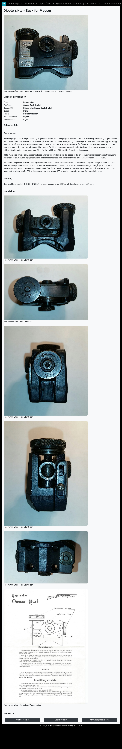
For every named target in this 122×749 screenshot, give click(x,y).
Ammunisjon (79, 3)
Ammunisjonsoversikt (99, 720)
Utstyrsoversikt (22, 720)
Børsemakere (63, 3)
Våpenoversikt (61, 720)
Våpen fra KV (45, 3)
